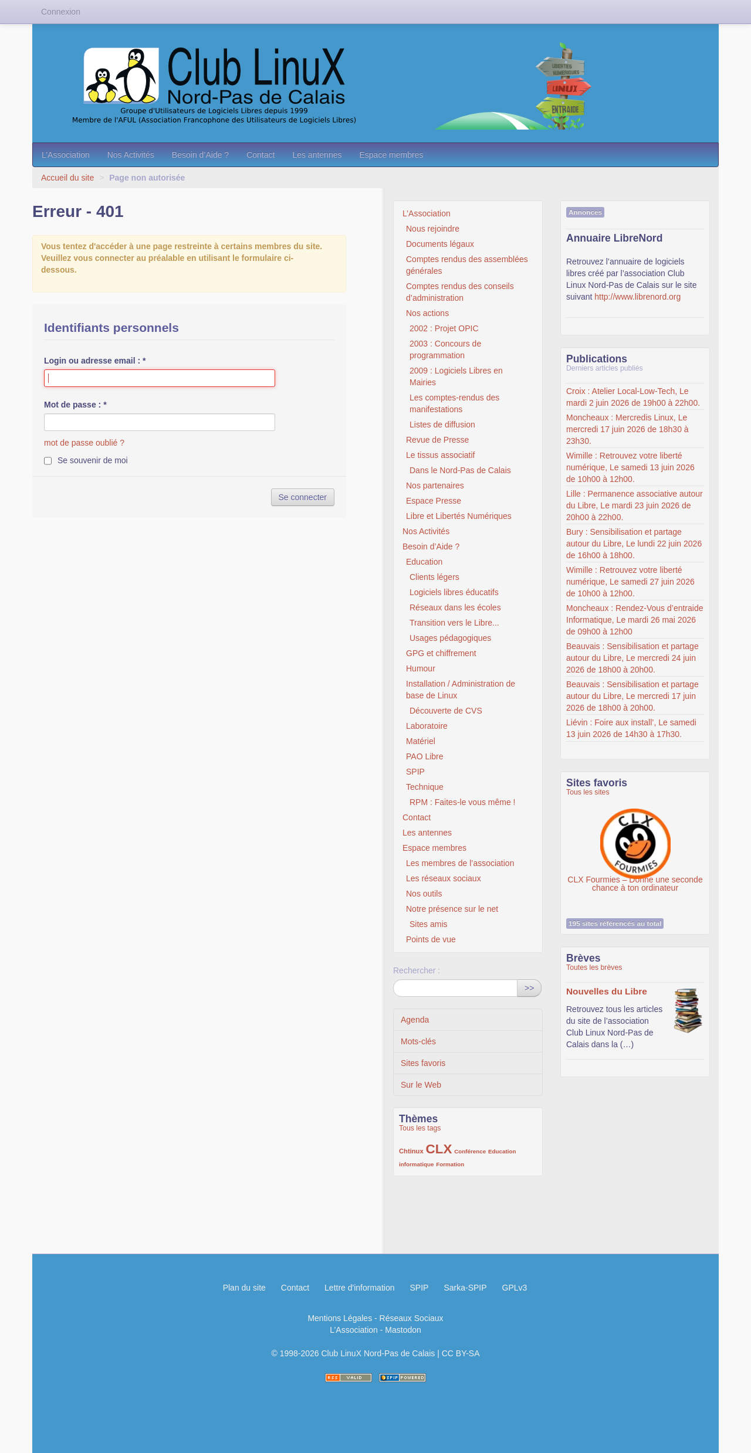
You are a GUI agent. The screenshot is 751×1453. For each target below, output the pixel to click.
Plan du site (244, 1287)
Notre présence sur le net (452, 909)
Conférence (470, 1151)
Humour (420, 668)
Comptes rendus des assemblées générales (467, 265)
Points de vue (431, 939)
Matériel (420, 741)
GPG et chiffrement (441, 653)
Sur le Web (421, 1084)
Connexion (60, 11)
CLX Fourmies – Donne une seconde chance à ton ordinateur (634, 838)
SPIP (415, 771)
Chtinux (411, 1151)
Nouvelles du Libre (606, 991)
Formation (450, 1164)
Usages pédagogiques (450, 638)
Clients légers (434, 577)
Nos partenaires (435, 485)
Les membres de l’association (460, 863)
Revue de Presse (437, 439)
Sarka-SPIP (465, 1287)
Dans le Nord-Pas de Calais (460, 470)
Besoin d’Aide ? (200, 154)
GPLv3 (514, 1287)
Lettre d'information (359, 1287)
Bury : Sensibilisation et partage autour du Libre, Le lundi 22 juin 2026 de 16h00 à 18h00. (634, 543)
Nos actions (427, 313)
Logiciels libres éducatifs (454, 592)
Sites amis (429, 924)
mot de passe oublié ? (84, 442)
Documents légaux (440, 244)
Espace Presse (433, 500)
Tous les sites (588, 792)
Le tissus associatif (440, 455)
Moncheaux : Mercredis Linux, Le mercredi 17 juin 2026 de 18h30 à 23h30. (627, 429)
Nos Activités (130, 154)
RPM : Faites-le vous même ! (463, 802)
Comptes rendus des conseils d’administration (460, 292)
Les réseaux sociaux (443, 878)
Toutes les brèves (594, 967)
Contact (260, 154)
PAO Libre (425, 756)
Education (424, 561)
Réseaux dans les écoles (455, 607)
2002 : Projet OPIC (444, 328)
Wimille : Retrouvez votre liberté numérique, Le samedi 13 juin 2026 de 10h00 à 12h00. (630, 467)
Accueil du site (67, 177)
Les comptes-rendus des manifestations (454, 403)
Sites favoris (423, 1063)
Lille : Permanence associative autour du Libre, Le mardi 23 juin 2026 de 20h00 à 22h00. (634, 505)
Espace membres (391, 154)
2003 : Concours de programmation (445, 349)
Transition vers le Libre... (454, 622)
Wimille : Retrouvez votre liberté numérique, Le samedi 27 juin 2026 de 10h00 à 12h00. (630, 581)
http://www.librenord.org (637, 296)
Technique (425, 787)
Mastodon (403, 1330)
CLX (439, 1149)
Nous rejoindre (432, 228)
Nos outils (424, 893)
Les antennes (316, 154)
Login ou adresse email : (95, 360)
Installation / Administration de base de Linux (460, 689)
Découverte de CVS (446, 710)
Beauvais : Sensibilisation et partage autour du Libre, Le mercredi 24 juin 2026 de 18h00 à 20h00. (632, 657)
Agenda (415, 1019)
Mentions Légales (339, 1318)
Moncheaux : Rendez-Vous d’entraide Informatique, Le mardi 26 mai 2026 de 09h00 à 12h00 (634, 619)
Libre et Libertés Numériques (459, 516)
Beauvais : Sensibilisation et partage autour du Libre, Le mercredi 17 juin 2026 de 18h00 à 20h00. (632, 696)
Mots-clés (418, 1041)
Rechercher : (416, 970)
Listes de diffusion (442, 424)
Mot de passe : (75, 404)
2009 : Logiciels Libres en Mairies (456, 376)
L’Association (66, 154)
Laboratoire (427, 726)
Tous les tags (420, 1128)
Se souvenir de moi (92, 460)
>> (529, 988)
